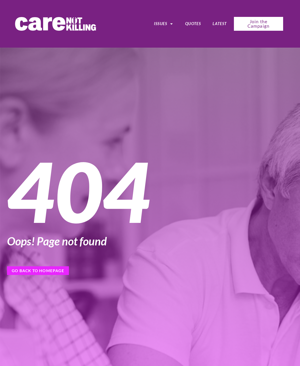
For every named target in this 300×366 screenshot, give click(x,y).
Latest (220, 23)
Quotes (193, 23)
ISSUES (163, 23)
